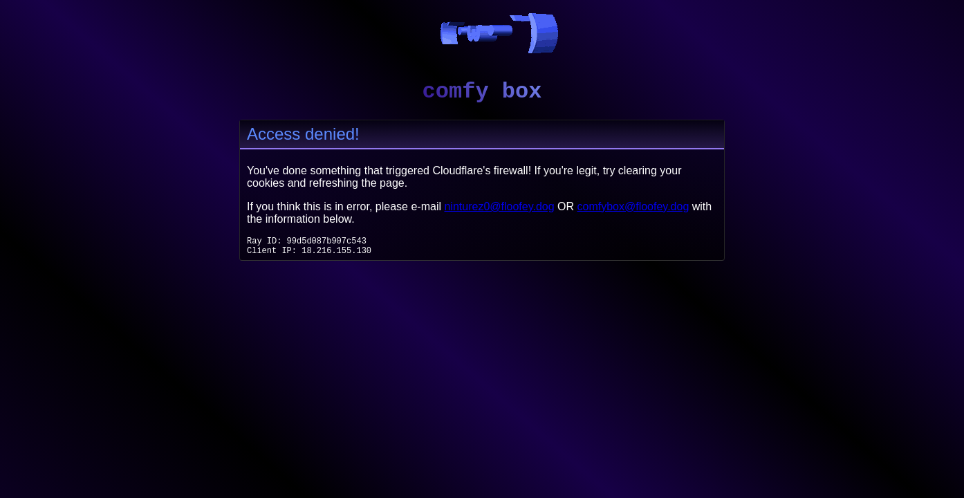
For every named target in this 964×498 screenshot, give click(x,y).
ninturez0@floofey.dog (499, 206)
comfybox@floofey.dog (633, 206)
